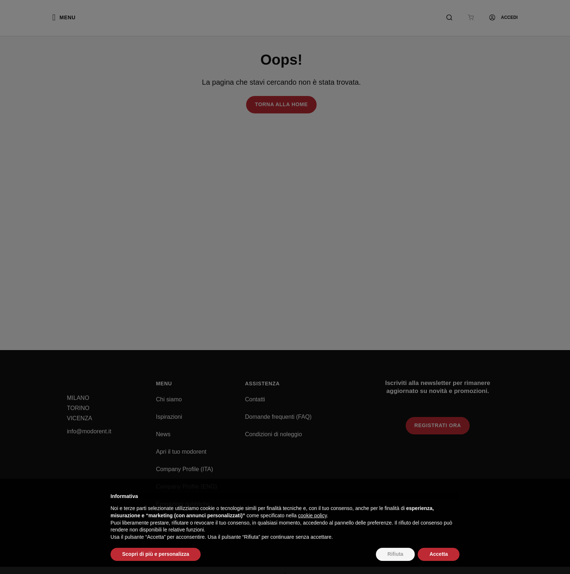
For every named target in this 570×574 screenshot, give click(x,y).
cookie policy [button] (312, 515)
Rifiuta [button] (396, 554)
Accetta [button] (438, 554)
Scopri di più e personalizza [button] (155, 554)
